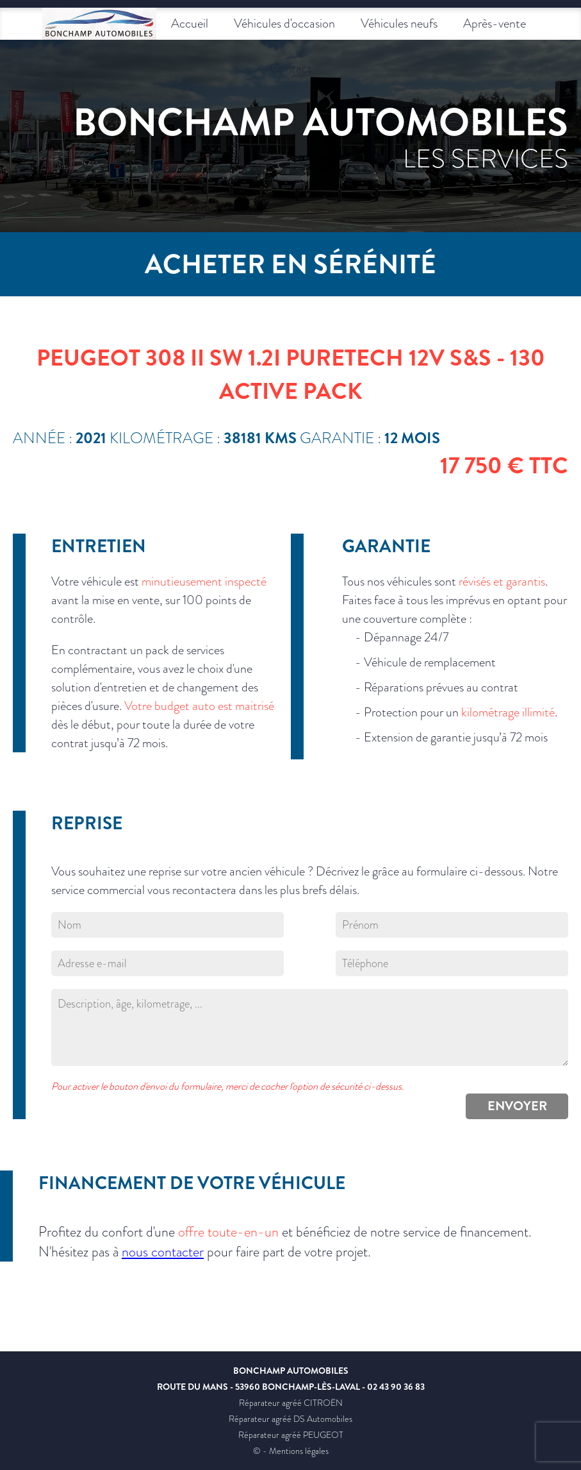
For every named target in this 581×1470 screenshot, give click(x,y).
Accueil (189, 23)
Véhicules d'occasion (284, 23)
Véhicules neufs (399, 23)
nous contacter (163, 1252)
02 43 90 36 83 (396, 1386)
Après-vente (494, 23)
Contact (291, 68)
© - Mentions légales (291, 1450)
